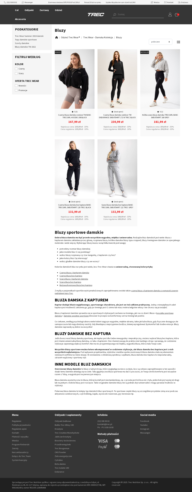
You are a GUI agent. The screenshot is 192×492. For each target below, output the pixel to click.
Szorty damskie (22, 43)
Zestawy (44, 10)
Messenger (27, 2)
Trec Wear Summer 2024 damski (29, 36)
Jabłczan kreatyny (63, 436)
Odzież (58, 10)
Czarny (22, 68)
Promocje (23, 90)
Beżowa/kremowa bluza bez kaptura (76, 285)
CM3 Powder (60, 452)
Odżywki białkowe (63, 421)
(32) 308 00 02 (10, 2)
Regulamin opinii (19, 429)
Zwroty (15, 448)
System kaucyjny (19, 460)
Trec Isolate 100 (62, 468)
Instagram (144, 429)
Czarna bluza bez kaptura (71, 275)
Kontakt (168, 2)
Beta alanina (60, 464)
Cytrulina (59, 460)
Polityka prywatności (21, 425)
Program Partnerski (20, 444)
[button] (133, 14)
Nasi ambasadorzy (20, 452)
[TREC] (96, 14)
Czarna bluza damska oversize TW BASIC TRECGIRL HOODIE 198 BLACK (74, 116)
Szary (21, 73)
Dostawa (183, 2)
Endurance (59, 471)
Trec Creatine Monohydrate (67, 432)
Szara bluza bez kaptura (70, 282)
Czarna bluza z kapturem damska (74, 272)
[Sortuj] (160, 42)
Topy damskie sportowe (26, 39)
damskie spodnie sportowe (76, 315)
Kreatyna (59, 429)
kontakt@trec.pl (105, 424)
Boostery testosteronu (65, 440)
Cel (17, 10)
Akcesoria (20, 19)
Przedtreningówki (63, 444)
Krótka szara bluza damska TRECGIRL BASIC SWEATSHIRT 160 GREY (160, 116)
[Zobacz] (56, 37)
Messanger (145, 432)
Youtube (144, 425)
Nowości (22, 85)
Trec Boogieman (62, 448)
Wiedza (155, 2)
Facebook (144, 421)
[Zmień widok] (178, 41)
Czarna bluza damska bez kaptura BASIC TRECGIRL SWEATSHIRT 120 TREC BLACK (74, 206)
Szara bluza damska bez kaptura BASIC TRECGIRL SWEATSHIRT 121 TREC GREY (117, 206)
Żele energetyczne (63, 456)
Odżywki (29, 10)
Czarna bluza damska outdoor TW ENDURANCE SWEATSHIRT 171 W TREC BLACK (117, 116)
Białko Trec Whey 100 (64, 425)
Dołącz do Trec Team (21, 456)
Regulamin (16, 421)
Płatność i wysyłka (20, 436)
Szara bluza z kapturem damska (74, 279)
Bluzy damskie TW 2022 (25, 46)
